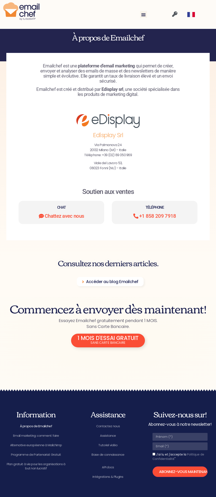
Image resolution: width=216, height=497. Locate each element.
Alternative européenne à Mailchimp (36, 445)
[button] (143, 14)
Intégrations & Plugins (108, 476)
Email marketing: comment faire (36, 435)
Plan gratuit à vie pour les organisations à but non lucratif (36, 466)
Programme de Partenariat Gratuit (36, 454)
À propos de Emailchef (36, 426)
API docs (108, 467)
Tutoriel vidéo (107, 445)
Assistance (108, 435)
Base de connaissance (108, 454)
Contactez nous (108, 426)
